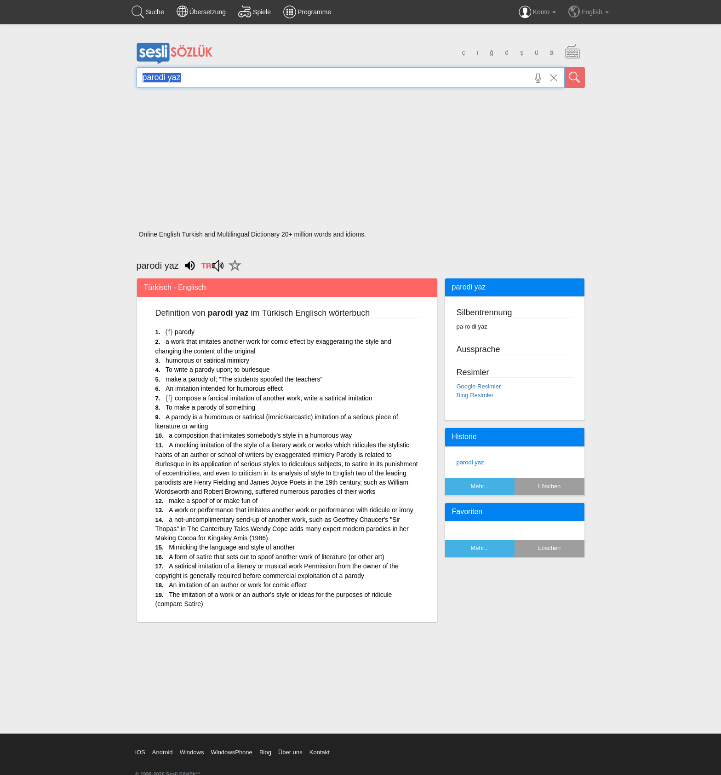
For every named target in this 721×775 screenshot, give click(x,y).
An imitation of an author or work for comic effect (238, 585)
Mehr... (479, 486)
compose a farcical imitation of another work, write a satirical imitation (273, 398)
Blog (265, 752)
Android (162, 752)
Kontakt (319, 752)
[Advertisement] (361, 162)
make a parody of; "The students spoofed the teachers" (244, 379)
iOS (140, 752)
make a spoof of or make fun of (213, 500)
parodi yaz (470, 462)
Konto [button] (537, 12)
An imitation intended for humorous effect (224, 388)
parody (185, 331)
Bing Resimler (475, 395)
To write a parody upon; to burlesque (217, 369)
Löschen (549, 486)
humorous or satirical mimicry (207, 360)
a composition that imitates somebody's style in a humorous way (260, 435)
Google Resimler (479, 386)
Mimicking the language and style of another (232, 547)
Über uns (290, 752)
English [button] (588, 11)
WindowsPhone (231, 752)
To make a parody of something (210, 407)
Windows (192, 752)
